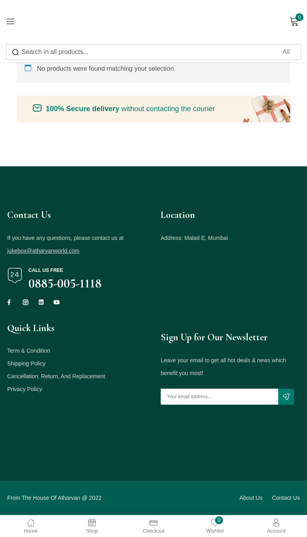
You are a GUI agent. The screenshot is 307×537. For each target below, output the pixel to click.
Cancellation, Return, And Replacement (56, 376)
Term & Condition (28, 350)
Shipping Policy (26, 363)
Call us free (45, 270)
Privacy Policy (24, 389)
